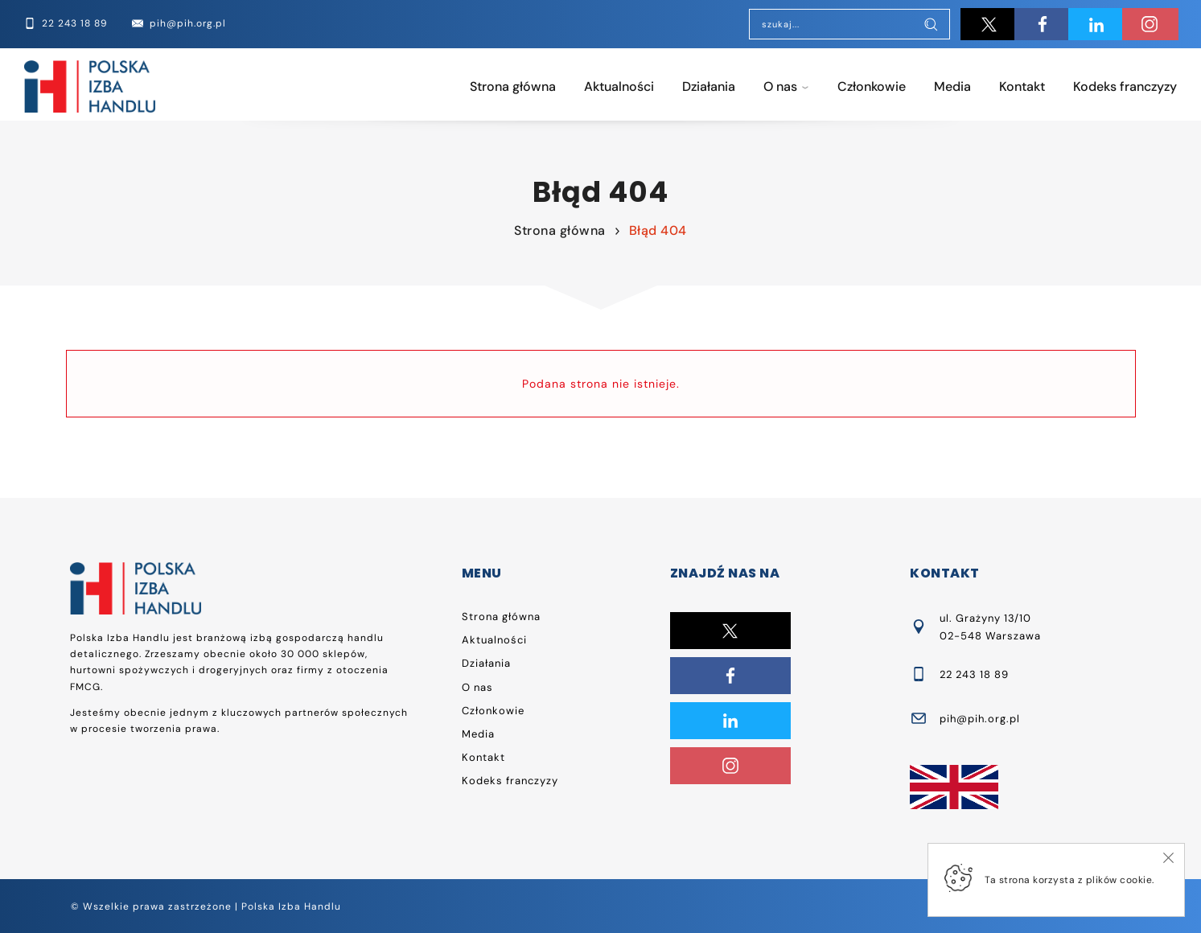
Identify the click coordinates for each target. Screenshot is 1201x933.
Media (952, 86)
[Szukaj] (930, 25)
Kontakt (1022, 86)
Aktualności (619, 86)
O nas (780, 86)
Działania (708, 86)
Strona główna (513, 86)
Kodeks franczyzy (1125, 86)
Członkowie (871, 86)
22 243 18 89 (974, 674)
